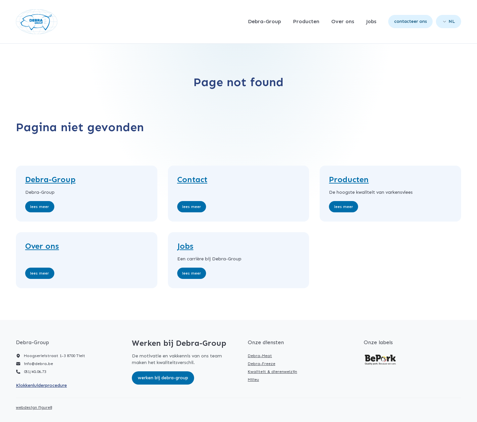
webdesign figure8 (34, 407)
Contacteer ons (410, 21)
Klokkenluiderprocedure (41, 385)
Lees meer (39, 206)
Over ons (342, 21)
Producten (306, 21)
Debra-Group (264, 21)
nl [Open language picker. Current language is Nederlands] (449, 21)
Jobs (371, 21)
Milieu (253, 379)
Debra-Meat (260, 355)
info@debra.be (38, 363)
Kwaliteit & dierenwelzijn (272, 371)
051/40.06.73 (35, 371)
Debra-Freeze (261, 363)
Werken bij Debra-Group (163, 378)
